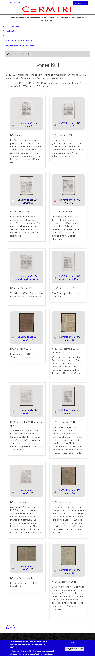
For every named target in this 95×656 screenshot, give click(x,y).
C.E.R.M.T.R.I (15, 54)
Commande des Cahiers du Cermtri (18, 45)
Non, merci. (71, 644)
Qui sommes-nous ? (11, 26)
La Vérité (10, 628)
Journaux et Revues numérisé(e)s (17, 40)
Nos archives (8, 36)
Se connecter (16, 2)
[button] (27, 109)
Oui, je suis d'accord (74, 650)
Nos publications (10, 31)
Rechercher (82, 3)
